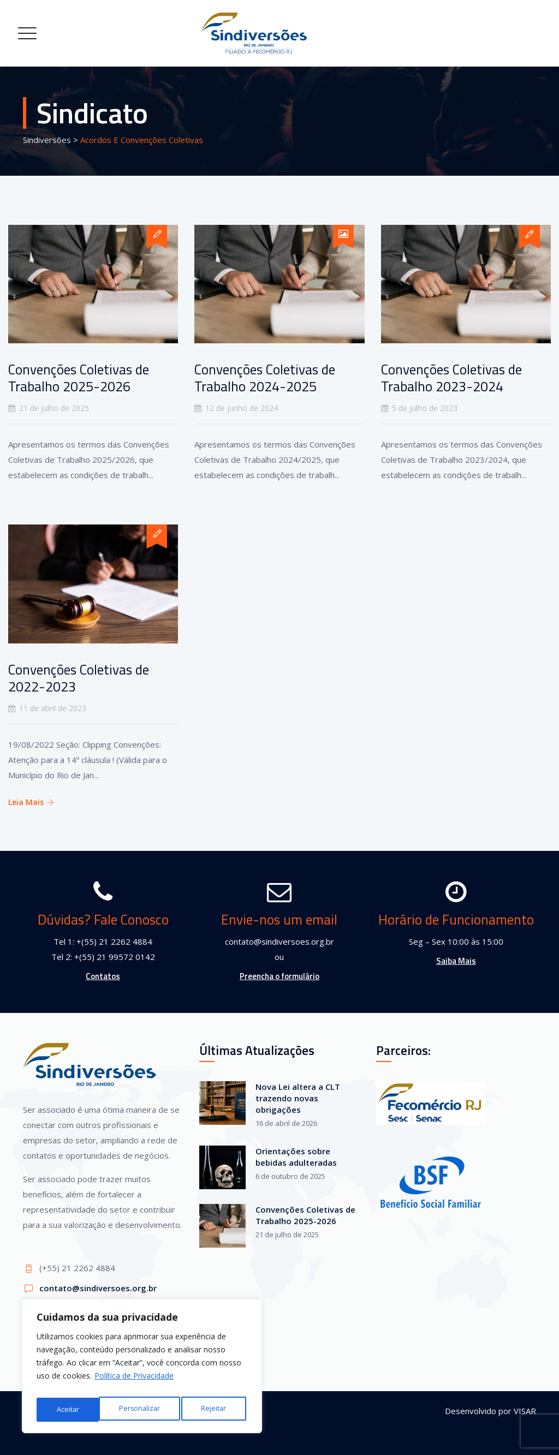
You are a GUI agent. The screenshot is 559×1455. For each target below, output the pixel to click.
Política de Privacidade (134, 1382)
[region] (142, 1369)
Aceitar (217, 1409)
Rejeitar (151, 1409)
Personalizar (76, 1409)
